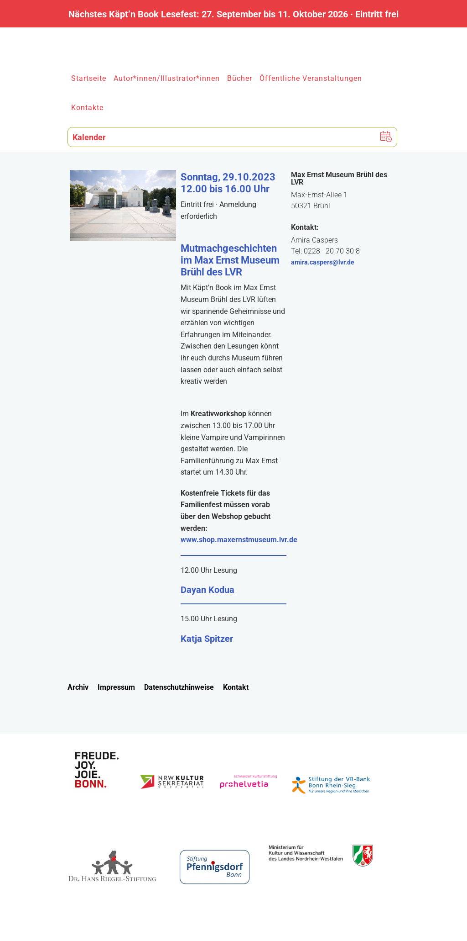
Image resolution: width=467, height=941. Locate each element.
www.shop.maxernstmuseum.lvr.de (239, 539)
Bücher (239, 78)
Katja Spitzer (207, 638)
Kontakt (236, 687)
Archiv (77, 687)
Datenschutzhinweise (179, 687)
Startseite (88, 78)
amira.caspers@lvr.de (322, 262)
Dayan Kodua (207, 589)
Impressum (116, 687)
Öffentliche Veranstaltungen (310, 78)
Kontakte (87, 107)
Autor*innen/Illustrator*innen (167, 78)
